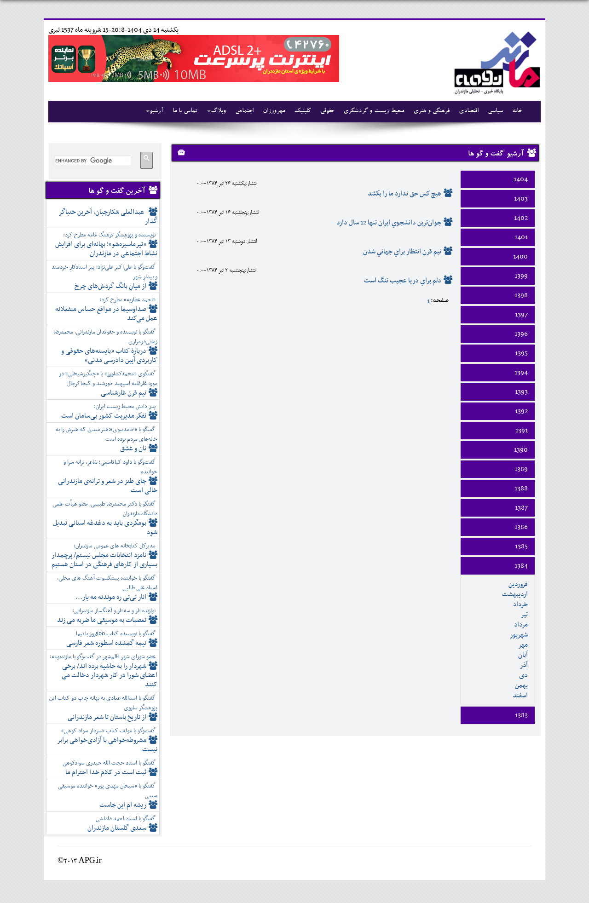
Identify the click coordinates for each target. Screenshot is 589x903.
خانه (517, 111)
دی (523, 675)
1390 (521, 450)
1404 (521, 179)
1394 (521, 373)
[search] (92, 160)
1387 (521, 508)
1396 (521, 334)
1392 (521, 411)
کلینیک (302, 111)
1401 (521, 237)
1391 (521, 431)
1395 (521, 353)
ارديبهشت (515, 594)
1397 (521, 315)
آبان (523, 655)
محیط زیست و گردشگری (373, 111)
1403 (521, 199)
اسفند (520, 696)
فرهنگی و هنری (431, 111)
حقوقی (327, 111)
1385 (521, 546)
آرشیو (154, 111)
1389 (521, 469)
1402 (521, 218)
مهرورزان (274, 111)
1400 (520, 257)
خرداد (520, 604)
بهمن (521, 685)
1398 (521, 295)
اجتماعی (244, 111)
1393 (521, 392)
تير (524, 615)
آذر (524, 665)
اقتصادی (469, 111)
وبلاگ (216, 111)
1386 (521, 527)
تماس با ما (185, 111)
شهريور (519, 635)
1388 (521, 489)
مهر (523, 645)
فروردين (518, 584)
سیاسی (495, 111)
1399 (521, 276)
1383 (521, 715)
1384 (521, 566)
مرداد (521, 625)
